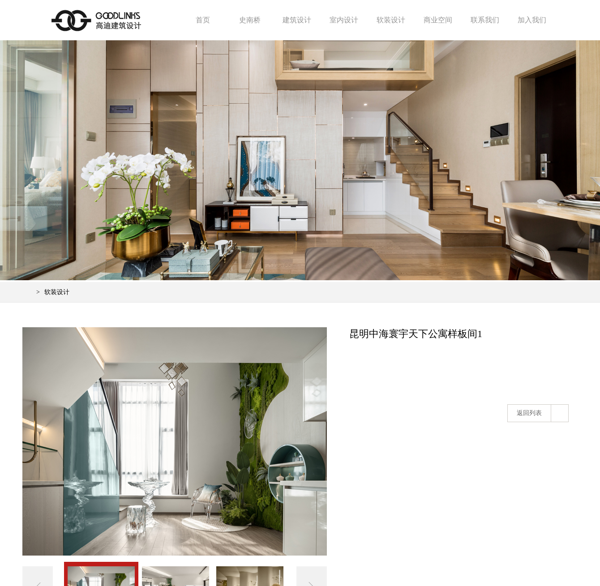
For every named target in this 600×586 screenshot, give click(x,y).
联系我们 (485, 20)
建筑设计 (297, 20)
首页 (203, 20)
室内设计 (344, 20)
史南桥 (250, 20)
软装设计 (391, 20)
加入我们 (532, 20)
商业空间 (438, 20)
